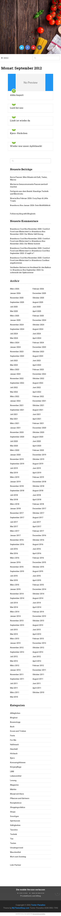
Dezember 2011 (39, 670)
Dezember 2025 (39, 293)
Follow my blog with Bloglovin (22, 214)
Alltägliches (15, 713)
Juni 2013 (37, 630)
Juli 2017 (14, 522)
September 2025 (17, 302)
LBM (12, 771)
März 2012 (14, 665)
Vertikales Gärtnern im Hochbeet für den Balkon (30, 267)
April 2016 (37, 553)
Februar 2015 (38, 585)
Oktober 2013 (38, 621)
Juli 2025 (14, 307)
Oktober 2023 (38, 352)
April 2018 (37, 500)
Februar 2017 (38, 531)
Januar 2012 (15, 670)
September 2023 (17, 356)
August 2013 (38, 625)
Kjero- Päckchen (18, 133)
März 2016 (14, 558)
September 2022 (17, 383)
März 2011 (14, 692)
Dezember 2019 (39, 455)
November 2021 (17, 405)
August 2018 (38, 491)
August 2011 (38, 679)
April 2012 (37, 661)
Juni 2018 (37, 495)
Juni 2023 (37, 361)
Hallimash (14, 745)
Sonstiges (14, 816)
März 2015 (14, 585)
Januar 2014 (15, 616)
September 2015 (17, 571)
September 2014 (17, 598)
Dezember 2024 (39, 320)
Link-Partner (15, 865)
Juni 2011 (37, 683)
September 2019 (17, 464)
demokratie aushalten (39, 913)
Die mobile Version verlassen (30, 889)
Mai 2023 (14, 365)
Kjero (12, 758)
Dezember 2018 (39, 482)
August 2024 (38, 329)
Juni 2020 (37, 441)
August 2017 (38, 517)
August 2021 (38, 410)
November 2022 (17, 378)
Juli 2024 (14, 334)
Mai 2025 (14, 311)
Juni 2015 (37, 576)
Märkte (13, 789)
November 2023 (17, 352)
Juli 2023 (14, 361)
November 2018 (17, 486)
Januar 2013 (15, 643)
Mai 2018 (14, 500)
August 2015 (38, 571)
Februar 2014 (38, 612)
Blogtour (14, 718)
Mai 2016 (14, 553)
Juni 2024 (37, 334)
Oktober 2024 (38, 325)
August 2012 (38, 652)
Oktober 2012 (38, 648)
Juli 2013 (14, 630)
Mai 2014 (14, 607)
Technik (13, 834)
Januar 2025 (15, 320)
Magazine (14, 785)
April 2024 (37, 338)
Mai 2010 (14, 697)
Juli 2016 (14, 549)
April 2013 (37, 634)
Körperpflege (15, 767)
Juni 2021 (37, 414)
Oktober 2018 (38, 486)
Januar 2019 (15, 482)
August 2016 (38, 544)
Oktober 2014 (38, 594)
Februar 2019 (38, 477)
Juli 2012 (14, 657)
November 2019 (17, 459)
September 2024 (17, 329)
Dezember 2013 (39, 616)
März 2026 (14, 289)
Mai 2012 (14, 661)
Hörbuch (13, 754)
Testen (13, 843)
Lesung (13, 780)
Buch (12, 727)
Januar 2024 (15, 347)
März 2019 (14, 477)
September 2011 (17, 679)
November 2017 (17, 513)
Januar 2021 (15, 428)
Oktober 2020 (38, 432)
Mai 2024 (14, 338)
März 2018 (14, 504)
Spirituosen (15, 821)
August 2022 (38, 383)
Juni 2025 (37, 307)
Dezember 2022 (39, 374)
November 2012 (17, 648)
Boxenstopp (15, 722)
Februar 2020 (38, 450)
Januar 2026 (15, 293)
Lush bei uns (16, 107)
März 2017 (14, 531)
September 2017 (17, 517)
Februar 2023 (38, 370)
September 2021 (17, 410)
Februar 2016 (38, 558)
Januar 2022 (15, 401)
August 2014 (38, 598)
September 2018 (17, 491)
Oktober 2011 (38, 674)
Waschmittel (15, 852)
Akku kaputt (17, 95)
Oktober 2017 (38, 513)
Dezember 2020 (39, 428)
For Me (13, 740)
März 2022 (14, 396)
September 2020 (17, 437)
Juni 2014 (37, 603)
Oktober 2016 (38, 540)
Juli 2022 (14, 387)
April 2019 (37, 473)
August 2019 (38, 464)
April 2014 (37, 607)
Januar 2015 (15, 589)
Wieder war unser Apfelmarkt (26, 146)
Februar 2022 (38, 396)
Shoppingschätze (17, 807)
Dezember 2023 (39, 347)
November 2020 (17, 432)
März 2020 (14, 450)
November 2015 (17, 567)
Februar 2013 (38, 639)
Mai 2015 (14, 580)
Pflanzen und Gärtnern (19, 798)
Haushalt (14, 749)
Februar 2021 (38, 423)
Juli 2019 (14, 468)
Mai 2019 (14, 473)
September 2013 (17, 625)
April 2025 (37, 311)
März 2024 (14, 343)
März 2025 (14, 316)
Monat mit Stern (17, 794)
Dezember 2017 (39, 509)
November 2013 (17, 621)
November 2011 (17, 674)
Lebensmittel (15, 776)
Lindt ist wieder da (20, 120)
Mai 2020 (14, 446)
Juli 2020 (14, 441)
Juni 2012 (37, 657)
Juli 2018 (14, 495)
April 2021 (37, 419)
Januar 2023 (15, 374)
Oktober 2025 (38, 298)
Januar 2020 (15, 455)
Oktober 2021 (38, 405)
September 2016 (17, 544)
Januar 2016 (15, 562)
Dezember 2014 (39, 589)
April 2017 (37, 526)
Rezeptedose (15, 803)
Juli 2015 (14, 576)
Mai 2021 (14, 419)
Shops (13, 812)
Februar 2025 (38, 316)
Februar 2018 (38, 504)
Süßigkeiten (15, 825)
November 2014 (17, 594)
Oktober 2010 (38, 692)
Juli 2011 (14, 683)
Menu (6, 58)
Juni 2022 (37, 387)
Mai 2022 (14, 392)
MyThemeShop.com (20, 908)
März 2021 (14, 423)
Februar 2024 (38, 343)
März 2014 (14, 612)
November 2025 (17, 298)
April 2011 (37, 688)
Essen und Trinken (18, 731)
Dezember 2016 (39, 535)
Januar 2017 (15, 535)
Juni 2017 (37, 522)
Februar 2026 (38, 289)
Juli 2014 (14, 603)
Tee (11, 839)
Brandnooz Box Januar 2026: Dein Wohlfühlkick (30, 205)
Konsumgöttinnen (17, 762)
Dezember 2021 (39, 401)
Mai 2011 (14, 688)
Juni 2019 (37, 468)
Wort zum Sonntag (18, 857)
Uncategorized (16, 848)
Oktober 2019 (38, 459)
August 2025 (38, 302)
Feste (12, 736)
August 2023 (38, 356)
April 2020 (37, 446)
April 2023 (37, 365)
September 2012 (17, 652)
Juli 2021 (14, 414)
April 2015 (37, 580)
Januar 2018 (15, 509)
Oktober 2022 (38, 378)
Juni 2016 (37, 549)
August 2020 (38, 437)
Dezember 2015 (39, 562)
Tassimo (14, 830)
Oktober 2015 (38, 567)
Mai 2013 (14, 634)
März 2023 (14, 370)
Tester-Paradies (38, 905)
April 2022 (37, 392)
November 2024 (17, 325)
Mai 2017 (14, 526)
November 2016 (17, 540)
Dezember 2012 (39, 643)
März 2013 (14, 639)
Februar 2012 (38, 665)
